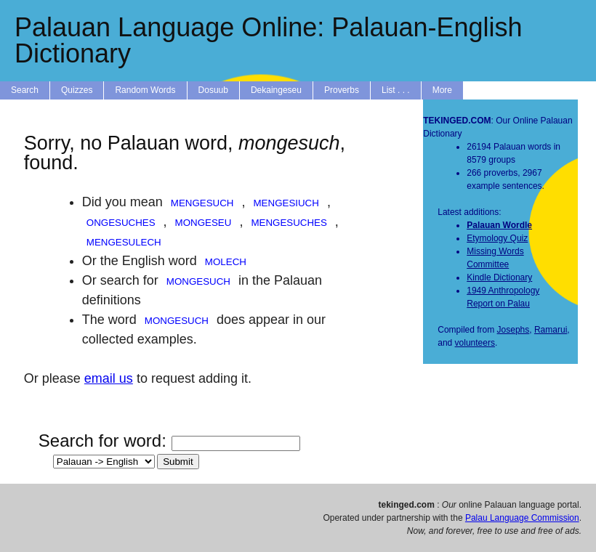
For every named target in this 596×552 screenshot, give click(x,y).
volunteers (475, 343)
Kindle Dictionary (499, 277)
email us (108, 378)
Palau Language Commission (522, 518)
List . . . (396, 90)
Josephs (513, 330)
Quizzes (76, 90)
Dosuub (213, 90)
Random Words (145, 90)
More (442, 90)
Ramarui (550, 330)
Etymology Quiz (497, 238)
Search (25, 90)
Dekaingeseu (276, 90)
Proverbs (341, 90)
